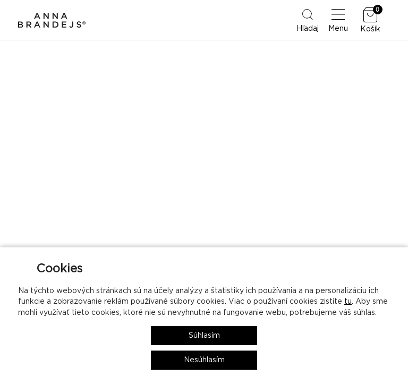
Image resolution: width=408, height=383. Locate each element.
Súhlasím (204, 335)
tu (348, 301)
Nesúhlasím (204, 360)
